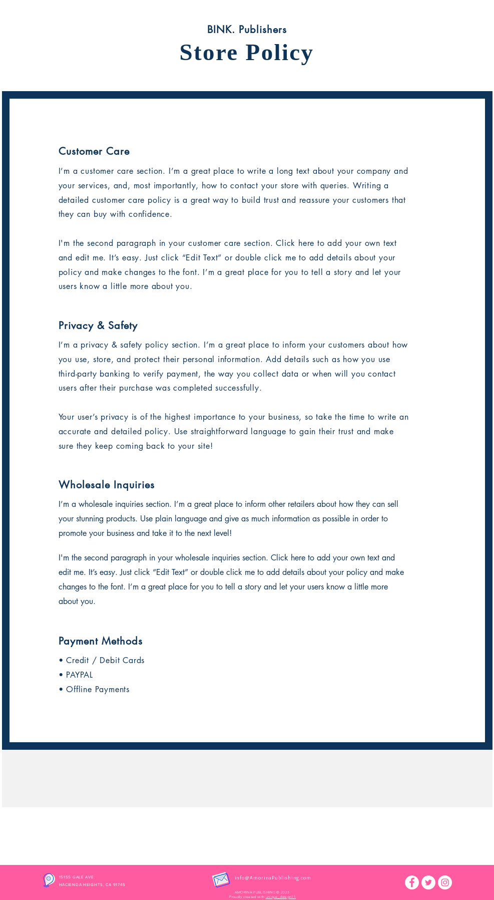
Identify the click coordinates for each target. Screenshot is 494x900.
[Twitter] (428, 882)
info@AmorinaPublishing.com (273, 877)
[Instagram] (445, 882)
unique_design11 (281, 896)
